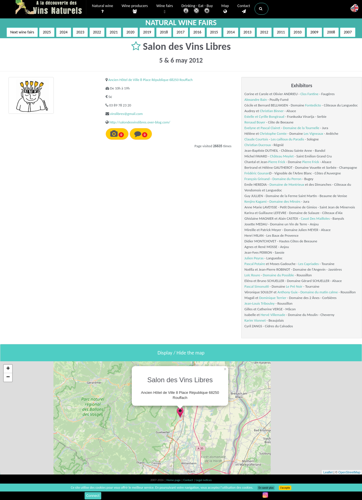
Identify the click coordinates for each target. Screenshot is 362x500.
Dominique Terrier (272, 298)
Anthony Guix (287, 292)
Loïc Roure (252, 275)
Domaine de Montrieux (287, 184)
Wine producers (135, 9)
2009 (314, 32)
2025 (47, 32)
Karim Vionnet (255, 320)
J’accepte (285, 488)
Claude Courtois (256, 139)
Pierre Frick (276, 162)
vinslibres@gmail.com (126, 114)
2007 (348, 32)
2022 (97, 32)
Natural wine (102, 9)
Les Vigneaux (313, 133)
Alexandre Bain (255, 99)
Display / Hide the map (181, 353)
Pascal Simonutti (256, 286)
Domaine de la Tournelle (301, 128)
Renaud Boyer (254, 122)
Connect (93, 495)
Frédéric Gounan (256, 173)
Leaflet (328, 472)
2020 (130, 32)
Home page (173, 480)
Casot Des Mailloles (315, 218)
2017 (180, 32)
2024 (64, 32)
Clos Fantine (309, 94)
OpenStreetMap (349, 472)
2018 (164, 32)
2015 (214, 32)
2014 (231, 32)
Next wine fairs (22, 32)
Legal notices (204, 480)
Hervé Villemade (272, 315)
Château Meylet (282, 156)
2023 (80, 32)
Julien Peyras (253, 258)
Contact (243, 9)
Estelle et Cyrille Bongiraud (264, 116)
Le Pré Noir (294, 286)
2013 (247, 32)
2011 (281, 32)
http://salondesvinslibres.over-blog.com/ (139, 122)
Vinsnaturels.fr (51, 8)
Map (225, 9)
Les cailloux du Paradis (287, 139)
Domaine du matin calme (319, 292)
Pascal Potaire (254, 264)
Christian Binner (272, 111)
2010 (297, 32)
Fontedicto (313, 105)
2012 (264, 32)
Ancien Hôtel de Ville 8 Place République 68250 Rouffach (150, 80)
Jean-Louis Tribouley (259, 303)
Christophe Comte (273, 133)
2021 (114, 32)
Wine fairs (164, 9)
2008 (331, 32)
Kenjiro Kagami (255, 201)
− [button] (8, 377)
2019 (147, 32)
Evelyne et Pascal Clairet (262, 128)
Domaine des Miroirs (284, 201)
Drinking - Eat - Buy (197, 9)
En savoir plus (265, 488)
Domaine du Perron (286, 179)
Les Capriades (308, 264)
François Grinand (257, 179)
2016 (197, 32)
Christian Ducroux (257, 145)
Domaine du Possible (278, 275)
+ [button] (8, 369)
